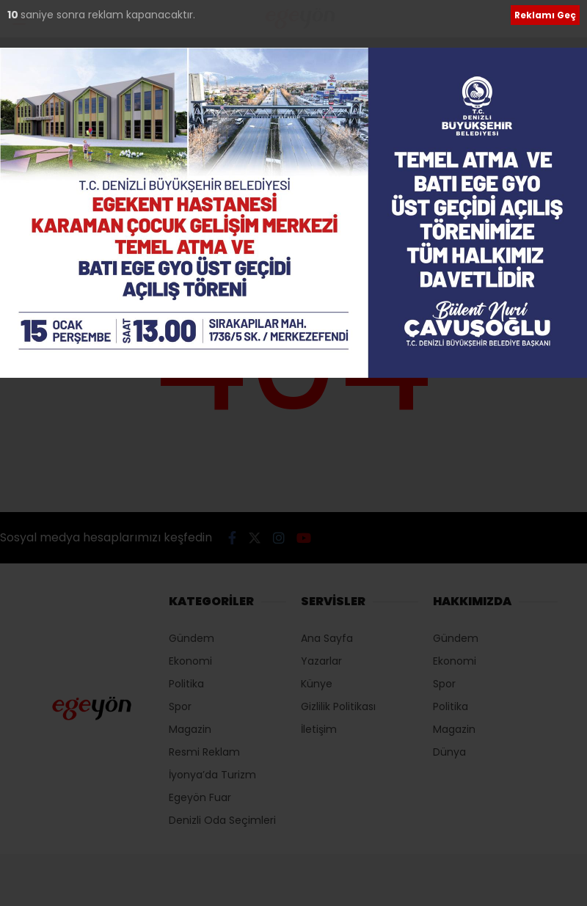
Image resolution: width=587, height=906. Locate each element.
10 (14, 14)
